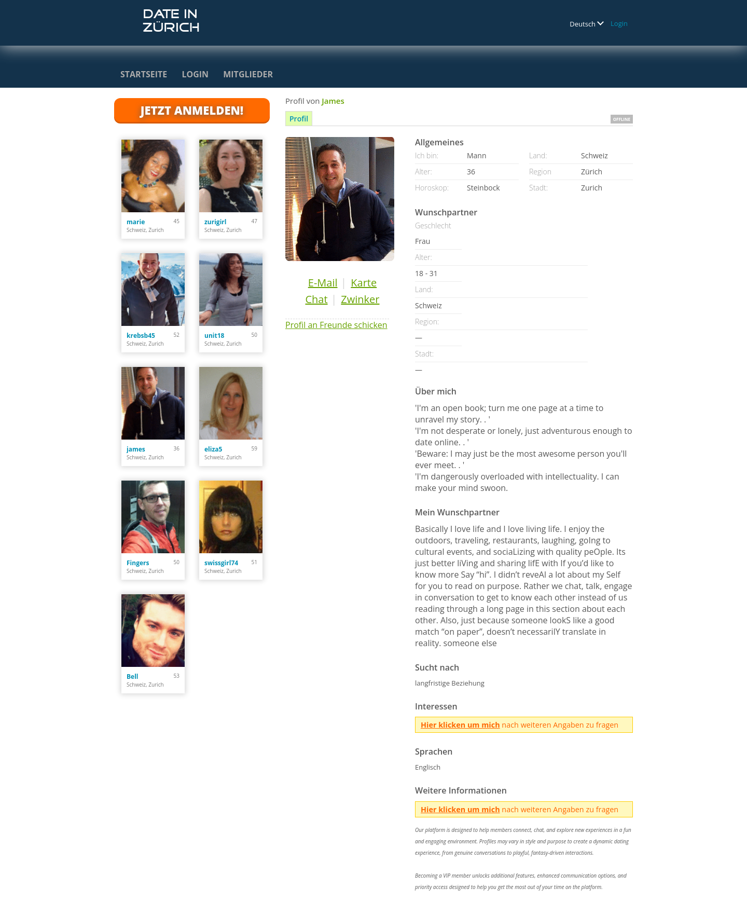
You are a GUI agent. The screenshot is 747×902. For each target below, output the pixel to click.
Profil (298, 119)
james (136, 449)
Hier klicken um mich (460, 725)
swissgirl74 (221, 562)
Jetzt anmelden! (192, 110)
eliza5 (213, 449)
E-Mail (323, 283)
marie (136, 221)
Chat (316, 299)
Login (619, 23)
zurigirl (215, 221)
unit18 (214, 335)
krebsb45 (141, 335)
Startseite (143, 74)
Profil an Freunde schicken (336, 325)
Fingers (138, 562)
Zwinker (360, 299)
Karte (364, 283)
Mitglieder (248, 74)
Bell (132, 676)
